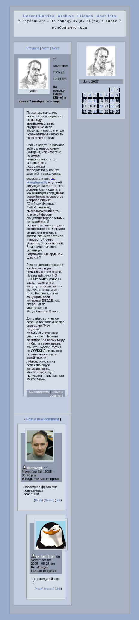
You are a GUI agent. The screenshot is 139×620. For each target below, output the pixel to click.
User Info (107, 16)
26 (95, 111)
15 (112, 100)
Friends (85, 16)
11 (90, 100)
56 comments (39, 392)
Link (58, 500)
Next (55, 48)
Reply (38, 500)
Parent (49, 588)
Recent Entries (39, 16)
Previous (33, 48)
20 (101, 106)
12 (95, 100)
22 (112, 106)
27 (101, 111)
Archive (66, 16)
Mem (45, 48)
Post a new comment (42, 419)
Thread (49, 500)
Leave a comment (56, 393)
